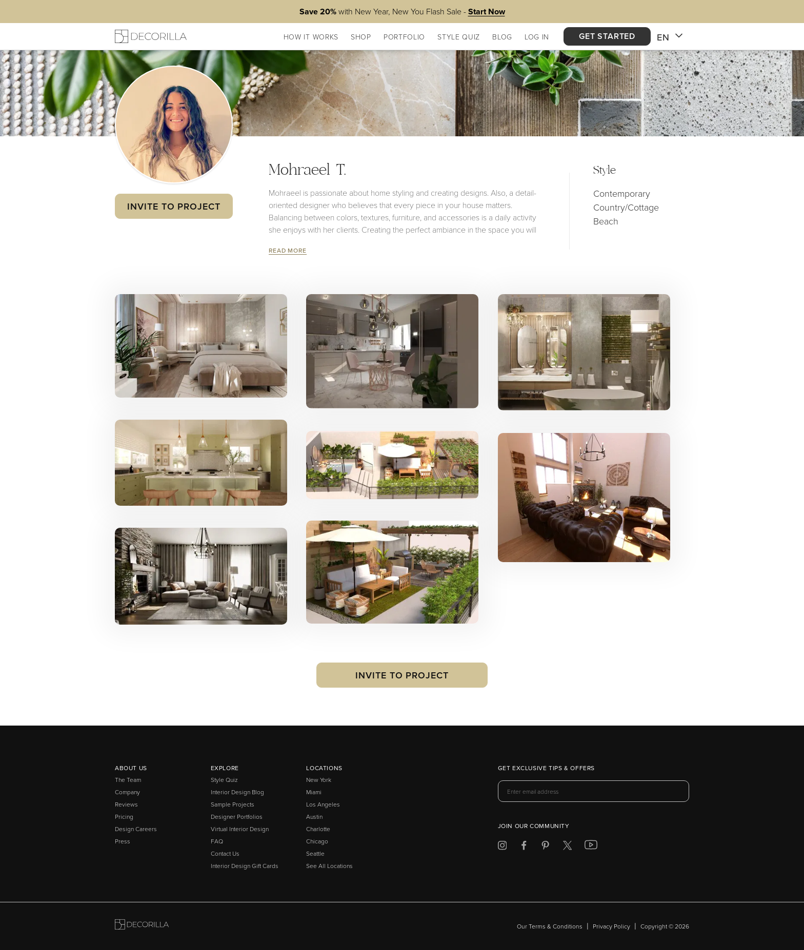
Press (122, 841)
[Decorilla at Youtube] (591, 847)
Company (127, 792)
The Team (128, 779)
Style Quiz (224, 779)
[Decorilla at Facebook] (523, 847)
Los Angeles (323, 804)
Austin (314, 816)
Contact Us (225, 853)
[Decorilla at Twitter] (567, 847)
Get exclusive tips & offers (546, 768)
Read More (288, 250)
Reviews (126, 804)
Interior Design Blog (237, 792)
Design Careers (136, 828)
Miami (313, 792)
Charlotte (318, 828)
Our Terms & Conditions (549, 926)
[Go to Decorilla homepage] (142, 926)
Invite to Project (173, 206)
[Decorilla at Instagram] (502, 847)
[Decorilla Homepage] (151, 36)
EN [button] (670, 37)
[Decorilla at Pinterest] (545, 847)
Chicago (317, 841)
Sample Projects (232, 804)
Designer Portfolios (237, 816)
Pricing (124, 816)
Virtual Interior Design (240, 828)
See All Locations (329, 865)
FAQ (217, 841)
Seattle (315, 853)
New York (318, 779)
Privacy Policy (611, 926)
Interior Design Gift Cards (244, 865)
